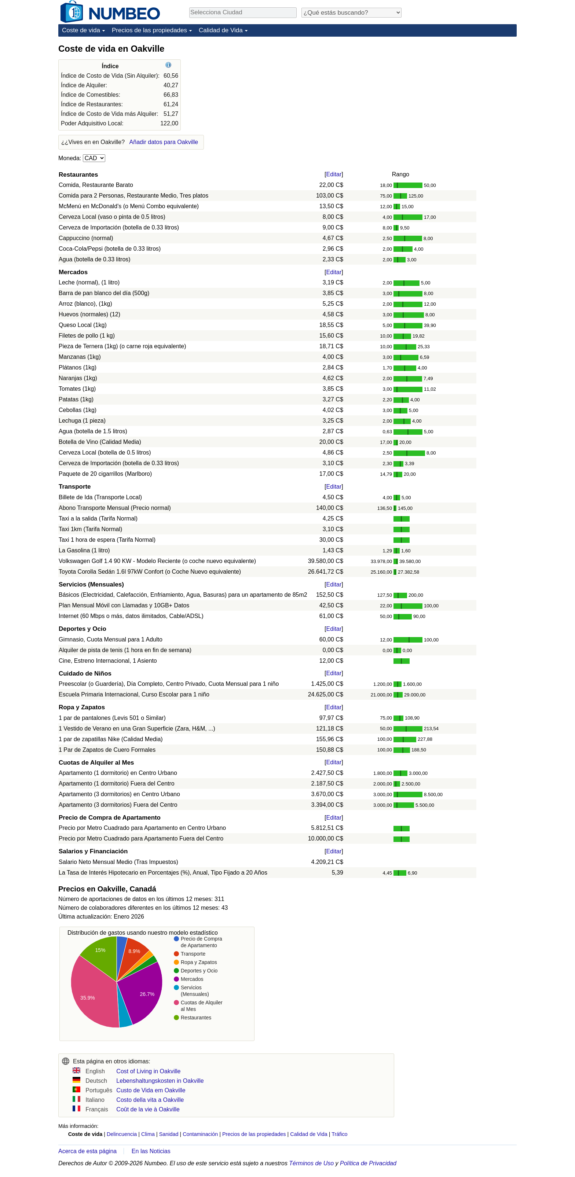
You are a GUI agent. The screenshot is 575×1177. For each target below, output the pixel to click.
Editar (334, 174)
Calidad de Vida (221, 30)
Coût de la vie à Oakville (148, 1109)
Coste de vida (81, 30)
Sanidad (169, 1134)
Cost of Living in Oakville (148, 1071)
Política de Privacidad (368, 1163)
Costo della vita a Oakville (150, 1100)
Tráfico (339, 1134)
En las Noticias (151, 1151)
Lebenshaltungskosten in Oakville (160, 1081)
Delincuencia (122, 1134)
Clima (148, 1134)
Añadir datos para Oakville (163, 142)
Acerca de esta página (87, 1151)
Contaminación (200, 1134)
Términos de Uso (311, 1163)
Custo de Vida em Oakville (150, 1090)
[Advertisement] (462, 89)
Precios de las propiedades (149, 30)
